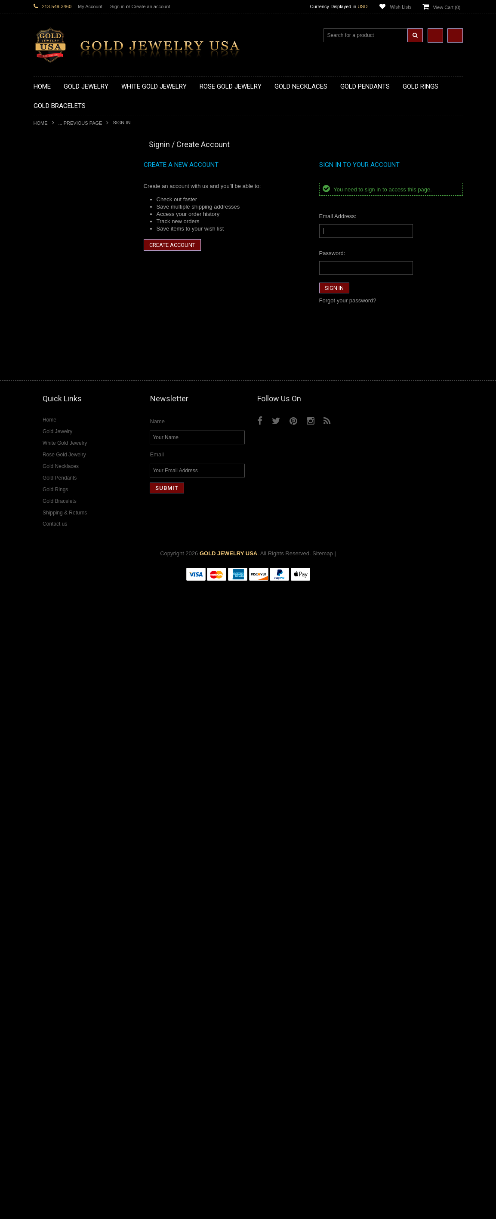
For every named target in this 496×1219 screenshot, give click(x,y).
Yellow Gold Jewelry (58, 727)
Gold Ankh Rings (54, 437)
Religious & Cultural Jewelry (68, 589)
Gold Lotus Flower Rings (64, 480)
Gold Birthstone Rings (61, 444)
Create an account (150, 6)
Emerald (44, 938)
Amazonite (47, 923)
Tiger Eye (45, 974)
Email (157, 1089)
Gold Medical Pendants (62, 299)
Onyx (40, 952)
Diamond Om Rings (58, 909)
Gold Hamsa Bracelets (61, 553)
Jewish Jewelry (52, 655)
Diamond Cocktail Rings (63, 880)
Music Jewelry (51, 720)
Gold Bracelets (52, 531)
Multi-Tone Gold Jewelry (63, 749)
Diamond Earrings (56, 843)
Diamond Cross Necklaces (66, 771)
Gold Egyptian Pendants (64, 379)
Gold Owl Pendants (58, 386)
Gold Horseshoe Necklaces (68, 211)
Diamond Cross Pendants (65, 814)
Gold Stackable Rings (60, 415)
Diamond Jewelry (55, 756)
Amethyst (45, 930)
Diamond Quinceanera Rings (69, 872)
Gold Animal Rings (57, 422)
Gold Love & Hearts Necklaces (72, 248)
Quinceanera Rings (57, 429)
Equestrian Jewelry (57, 683)
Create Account (172, 245)
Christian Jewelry (55, 625)
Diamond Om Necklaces (64, 800)
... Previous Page (80, 123)
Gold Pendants (52, 277)
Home (41, 123)
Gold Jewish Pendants (61, 349)
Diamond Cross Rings (61, 865)
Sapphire (45, 967)
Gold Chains (49, 567)
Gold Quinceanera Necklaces (70, 255)
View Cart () (447, 7)
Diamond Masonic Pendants (69, 829)
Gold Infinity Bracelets (61, 560)
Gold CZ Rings (52, 400)
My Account (90, 6)
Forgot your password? (347, 300)
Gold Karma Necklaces (62, 233)
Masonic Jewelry (54, 633)
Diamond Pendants (57, 807)
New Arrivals (49, 160)
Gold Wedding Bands (60, 517)
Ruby (40, 960)
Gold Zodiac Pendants (61, 306)
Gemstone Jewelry (57, 916)
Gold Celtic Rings (55, 451)
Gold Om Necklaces (58, 226)
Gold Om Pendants (57, 364)
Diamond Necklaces (58, 763)
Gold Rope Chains (56, 582)
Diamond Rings (53, 858)
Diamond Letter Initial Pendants (72, 822)
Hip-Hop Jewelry (54, 691)
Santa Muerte (50, 611)
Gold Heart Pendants (60, 342)
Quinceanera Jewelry (60, 662)
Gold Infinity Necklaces (62, 218)
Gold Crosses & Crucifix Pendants (76, 335)
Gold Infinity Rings (56, 473)
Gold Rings (47, 393)
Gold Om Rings (53, 502)
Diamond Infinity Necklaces (67, 792)
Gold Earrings (51, 524)
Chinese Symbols (55, 669)
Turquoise (46, 982)
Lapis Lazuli (48, 945)
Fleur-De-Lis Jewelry (59, 705)
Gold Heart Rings (55, 465)
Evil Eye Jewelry (54, 698)
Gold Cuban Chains (58, 575)
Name (157, 1056)
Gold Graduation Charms (65, 291)
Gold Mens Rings (55, 487)
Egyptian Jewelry (55, 603)
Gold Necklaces (53, 175)
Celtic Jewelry (51, 618)
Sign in (117, 6)
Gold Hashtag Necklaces (64, 197)
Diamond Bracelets (57, 851)
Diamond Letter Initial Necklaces (74, 785)
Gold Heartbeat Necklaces (66, 204)
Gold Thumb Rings (57, 509)
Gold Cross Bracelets (60, 545)
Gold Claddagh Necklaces (66, 182)
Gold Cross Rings (55, 459)
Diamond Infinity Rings (61, 894)
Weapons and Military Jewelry (71, 676)
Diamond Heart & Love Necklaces (75, 778)
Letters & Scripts (54, 713)
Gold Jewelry (50, 168)
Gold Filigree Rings (57, 407)
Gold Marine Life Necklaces (68, 190)
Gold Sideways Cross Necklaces (74, 262)
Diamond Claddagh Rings (65, 902)
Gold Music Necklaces (61, 240)
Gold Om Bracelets (57, 538)
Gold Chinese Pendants (63, 284)
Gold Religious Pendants (64, 320)
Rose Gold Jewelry (57, 742)
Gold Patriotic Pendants (63, 313)
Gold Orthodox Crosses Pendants (75, 357)
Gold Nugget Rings (57, 495)
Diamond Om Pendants (63, 836)
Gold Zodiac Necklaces (62, 269)
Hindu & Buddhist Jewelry (65, 640)
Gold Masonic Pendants (63, 371)
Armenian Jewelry (56, 596)
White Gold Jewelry (58, 734)
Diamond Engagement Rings (69, 887)
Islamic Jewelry (52, 647)
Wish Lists (400, 6)
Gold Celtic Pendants (60, 327)
